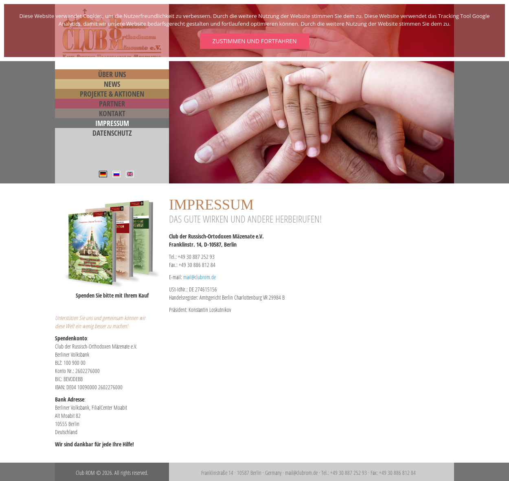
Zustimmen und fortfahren (254, 41)
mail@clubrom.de (199, 277)
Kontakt (112, 113)
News (112, 84)
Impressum (112, 123)
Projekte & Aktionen (112, 94)
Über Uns (112, 74)
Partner (112, 103)
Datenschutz (112, 133)
